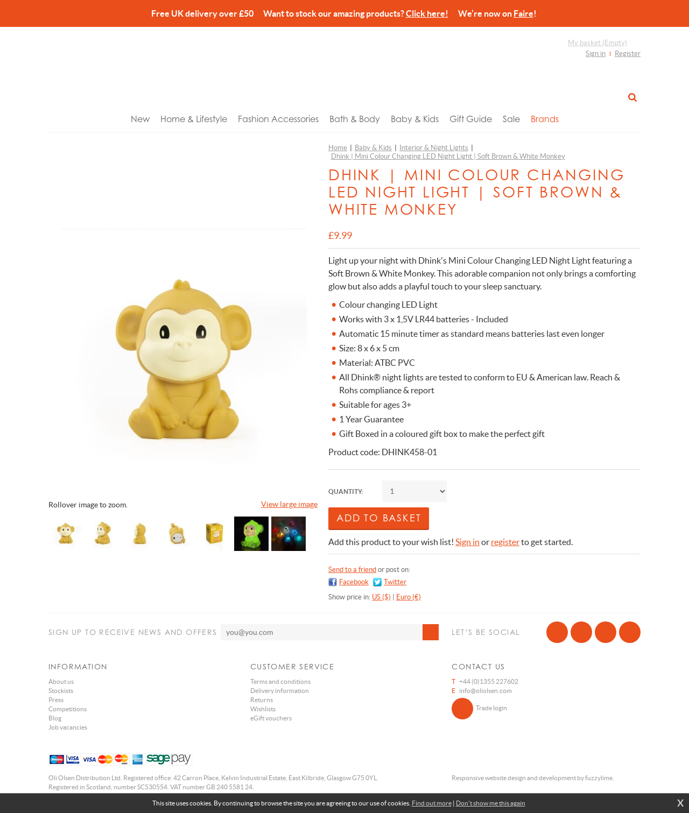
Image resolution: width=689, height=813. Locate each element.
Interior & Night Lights (433, 148)
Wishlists (263, 708)
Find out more (432, 803)
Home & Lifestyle (193, 119)
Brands (545, 119)
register (505, 542)
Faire (523, 13)
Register (628, 54)
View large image (289, 504)
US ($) (381, 597)
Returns (261, 699)
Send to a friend (352, 569)
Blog (54, 718)
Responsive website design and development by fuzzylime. (533, 777)
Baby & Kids (415, 119)
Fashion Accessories (278, 119)
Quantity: (345, 491)
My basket (597, 43)
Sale (511, 119)
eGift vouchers (271, 718)
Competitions (67, 708)
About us (61, 681)
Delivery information (279, 690)
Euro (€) (408, 597)
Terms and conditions (280, 681)
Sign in (596, 54)
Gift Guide (470, 119)
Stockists (60, 690)
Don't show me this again (490, 803)
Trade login (479, 708)
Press (56, 699)
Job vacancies (67, 727)
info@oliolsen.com (485, 690)
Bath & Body (354, 119)
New (140, 119)
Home (337, 148)
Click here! (427, 13)
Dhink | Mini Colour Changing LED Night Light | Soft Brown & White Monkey (448, 156)
